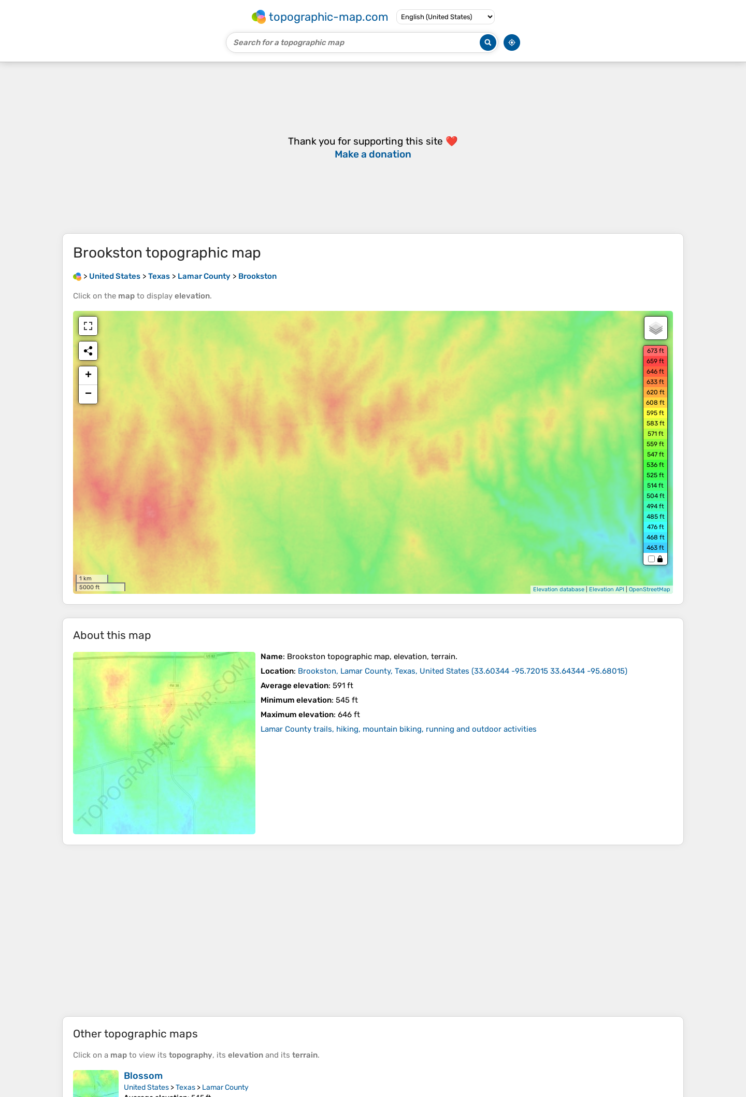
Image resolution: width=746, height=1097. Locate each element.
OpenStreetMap (649, 589)
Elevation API (606, 589)
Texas (185, 1087)
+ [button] (88, 375)
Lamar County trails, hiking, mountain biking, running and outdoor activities (399, 729)
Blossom (143, 1075)
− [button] (88, 394)
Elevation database (558, 589)
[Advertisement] (373, 930)
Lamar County (225, 1087)
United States (146, 1087)
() (462, 671)
